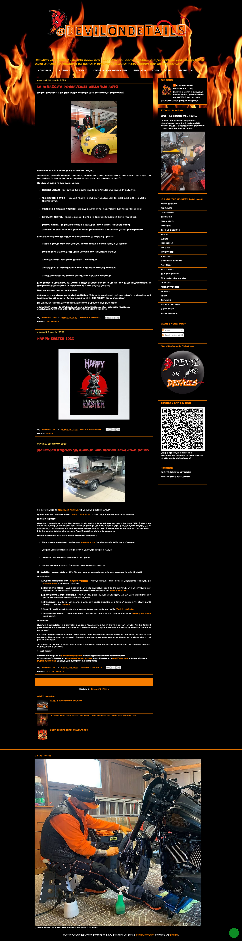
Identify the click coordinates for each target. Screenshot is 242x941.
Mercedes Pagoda (68, 510)
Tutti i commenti (172, 335)
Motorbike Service (171, 260)
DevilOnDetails (120, 658)
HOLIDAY (165, 247)
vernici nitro (50, 583)
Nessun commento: (90, 317)
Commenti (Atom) (100, 689)
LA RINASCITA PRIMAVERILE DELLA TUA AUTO (77, 87)
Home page (84, 681)
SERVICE (165, 291)
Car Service (52, 321)
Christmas (166, 217)
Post (166, 330)
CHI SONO (64, 70)
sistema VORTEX (79, 581)
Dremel (66, 605)
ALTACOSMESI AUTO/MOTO (175, 476)
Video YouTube (169, 313)
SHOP (164, 295)
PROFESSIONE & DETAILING (176, 472)
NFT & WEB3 (167, 269)
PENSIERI (166, 282)
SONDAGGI (139, 70)
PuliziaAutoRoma (46, 661)
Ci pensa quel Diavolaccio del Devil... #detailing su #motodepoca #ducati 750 (93, 715)
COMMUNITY (167, 221)
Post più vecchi (141, 681)
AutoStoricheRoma (71, 656)
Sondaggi (166, 300)
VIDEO (168, 70)
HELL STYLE (167, 243)
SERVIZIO (81, 70)
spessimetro (88, 542)
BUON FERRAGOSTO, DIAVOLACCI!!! (69, 730)
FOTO (155, 70)
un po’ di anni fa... (81, 514)
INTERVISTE (167, 252)
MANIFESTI (167, 256)
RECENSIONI (185, 70)
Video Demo (167, 309)
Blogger (173, 935)
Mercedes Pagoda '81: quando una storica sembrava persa (93, 450)
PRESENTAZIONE (170, 287)
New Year (166, 265)
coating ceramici (141, 613)
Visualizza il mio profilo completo (179, 100)
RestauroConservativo (79, 658)
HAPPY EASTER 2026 (55, 339)
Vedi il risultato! (119, 590)
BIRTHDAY (166, 208)
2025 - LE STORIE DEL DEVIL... (179, 115)
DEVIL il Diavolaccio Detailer (66, 700)
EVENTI (164, 239)
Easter (49, 433)
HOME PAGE (44, 70)
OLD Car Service (55, 671)
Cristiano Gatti (184, 85)
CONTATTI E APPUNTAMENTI (110, 70)
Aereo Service (169, 204)
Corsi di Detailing (170, 230)
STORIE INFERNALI (171, 304)
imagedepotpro (145, 935)
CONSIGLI (166, 225)
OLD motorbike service (173, 278)
